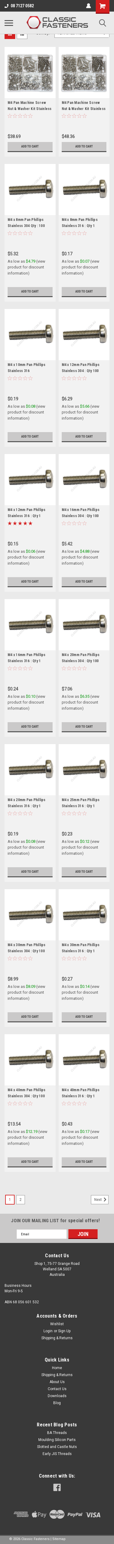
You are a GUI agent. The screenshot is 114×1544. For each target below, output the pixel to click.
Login (48, 1331)
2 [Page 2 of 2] (20, 1200)
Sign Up (64, 1331)
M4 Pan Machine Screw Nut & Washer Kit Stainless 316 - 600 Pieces (84, 109)
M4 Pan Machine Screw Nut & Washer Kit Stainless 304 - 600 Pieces (30, 109)
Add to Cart (30, 146)
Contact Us (57, 1389)
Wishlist (57, 1324)
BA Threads (57, 1433)
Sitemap (59, 1539)
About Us (57, 1382)
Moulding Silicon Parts (57, 1440)
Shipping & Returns (57, 1338)
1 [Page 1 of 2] (10, 1200)
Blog (57, 1403)
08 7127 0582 (19, 5)
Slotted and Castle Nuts (57, 1447)
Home (57, 1368)
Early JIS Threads (57, 1454)
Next (101, 1200)
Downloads (57, 1396)
